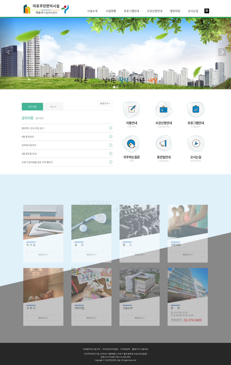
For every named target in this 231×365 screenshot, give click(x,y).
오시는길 (193, 11)
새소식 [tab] (53, 112)
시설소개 (92, 11)
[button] (8, 53)
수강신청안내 (154, 11)
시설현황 (111, 11)
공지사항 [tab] (32, 112)
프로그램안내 (131, 11)
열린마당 (175, 11)
